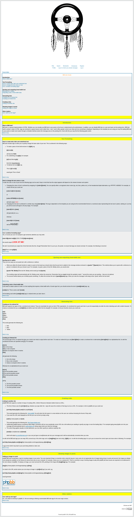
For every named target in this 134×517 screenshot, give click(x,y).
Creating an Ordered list (9, 98)
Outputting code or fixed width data (12, 92)
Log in (81, 67)
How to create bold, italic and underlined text (15, 83)
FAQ (52, 66)
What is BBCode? (7, 79)
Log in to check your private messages (67, 67)
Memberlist (65, 66)
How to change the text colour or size (13, 85)
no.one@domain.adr (21, 435)
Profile (53, 67)
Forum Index (5, 72)
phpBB (64, 514)
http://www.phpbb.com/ (34, 422)
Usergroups (73, 66)
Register (81, 66)
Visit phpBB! (31, 413)
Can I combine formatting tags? (11, 86)
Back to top (6, 133)
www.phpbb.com (30, 426)
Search (57, 66)
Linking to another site (9, 103)
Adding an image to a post (10, 108)
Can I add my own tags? (9, 113)
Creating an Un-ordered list (10, 97)
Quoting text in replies (8, 91)
